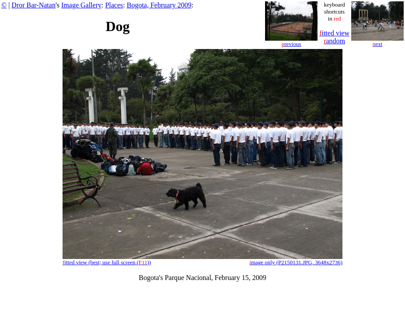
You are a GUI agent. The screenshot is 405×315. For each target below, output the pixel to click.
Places (114, 5)
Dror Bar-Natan (33, 5)
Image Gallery (81, 5)
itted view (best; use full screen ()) (107, 262)
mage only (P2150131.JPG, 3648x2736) (295, 262)
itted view (334, 33)
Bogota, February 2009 (159, 5)
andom (334, 41)
